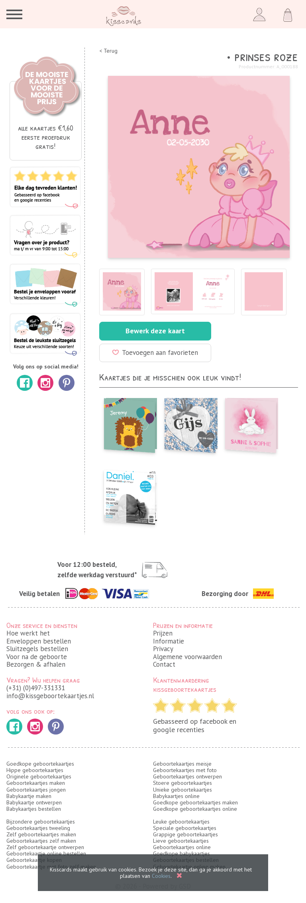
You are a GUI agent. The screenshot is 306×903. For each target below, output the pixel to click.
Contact (164, 664)
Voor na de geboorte (36, 656)
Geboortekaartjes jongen (36, 789)
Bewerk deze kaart (155, 330)
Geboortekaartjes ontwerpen (187, 776)
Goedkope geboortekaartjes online (195, 808)
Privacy (163, 648)
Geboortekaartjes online (182, 847)
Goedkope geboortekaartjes (40, 763)
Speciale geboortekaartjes (184, 828)
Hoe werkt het (28, 633)
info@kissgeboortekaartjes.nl (50, 695)
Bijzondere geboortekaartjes (40, 821)
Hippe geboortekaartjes (34, 770)
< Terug (108, 51)
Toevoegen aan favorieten (155, 352)
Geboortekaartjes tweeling (38, 828)
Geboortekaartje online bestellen (46, 853)
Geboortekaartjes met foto (185, 770)
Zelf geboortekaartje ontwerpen (45, 847)
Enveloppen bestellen (38, 641)
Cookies (161, 875)
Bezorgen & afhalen (35, 664)
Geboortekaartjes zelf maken (41, 840)
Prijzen (163, 633)
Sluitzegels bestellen (37, 648)
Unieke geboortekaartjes (182, 789)
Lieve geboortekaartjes (181, 840)
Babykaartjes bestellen (33, 808)
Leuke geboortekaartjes (181, 821)
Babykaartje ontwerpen (34, 802)
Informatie (168, 641)
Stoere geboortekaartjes (182, 782)
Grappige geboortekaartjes (185, 834)
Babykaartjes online (176, 796)
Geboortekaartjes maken (35, 782)
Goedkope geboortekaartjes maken (195, 802)
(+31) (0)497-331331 (35, 687)
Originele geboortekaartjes (38, 776)
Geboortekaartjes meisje (182, 763)
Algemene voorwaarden (187, 656)
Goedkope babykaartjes (181, 853)
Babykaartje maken (28, 796)
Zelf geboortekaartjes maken (41, 834)
